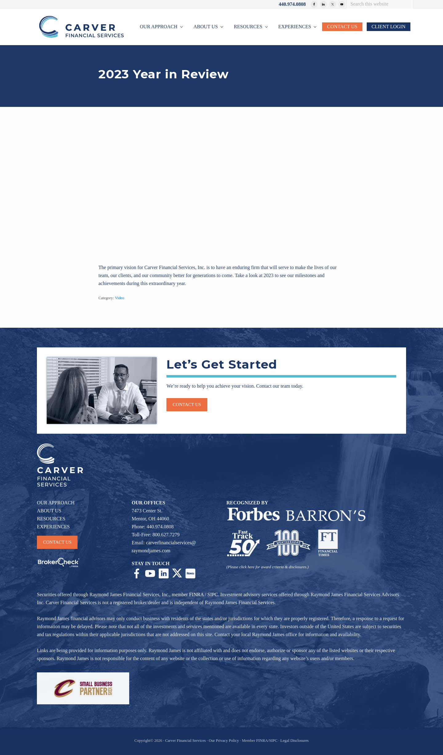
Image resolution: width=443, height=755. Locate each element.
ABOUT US (49, 510)
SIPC (212, 594)
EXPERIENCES (53, 526)
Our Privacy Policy (224, 740)
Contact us (187, 404)
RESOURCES (51, 518)
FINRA (196, 594)
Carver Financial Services (186, 740)
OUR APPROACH (55, 502)
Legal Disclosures (294, 740)
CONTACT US (57, 542)
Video (119, 298)
